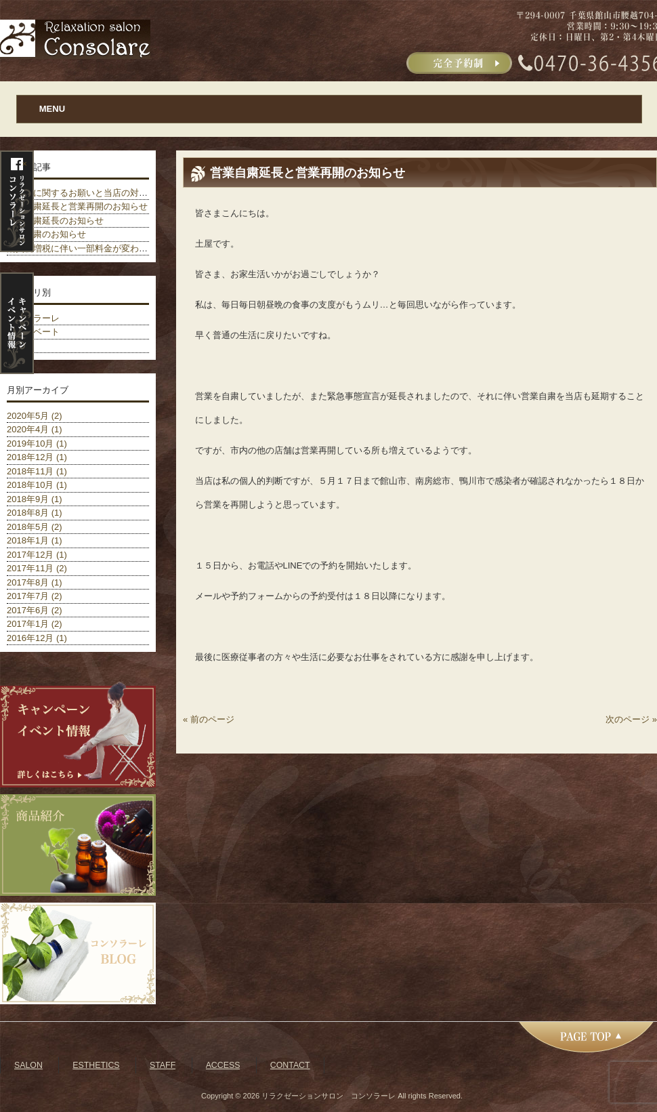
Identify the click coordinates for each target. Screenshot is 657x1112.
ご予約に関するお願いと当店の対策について (95, 193)
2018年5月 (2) (34, 527)
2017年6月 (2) (34, 610)
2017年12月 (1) (37, 555)
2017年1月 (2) (34, 624)
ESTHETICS (95, 1065)
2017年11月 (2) (37, 568)
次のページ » (631, 719)
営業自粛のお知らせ (46, 234)
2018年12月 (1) (37, 457)
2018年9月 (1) (34, 499)
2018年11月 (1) (37, 471)
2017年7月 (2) (34, 596)
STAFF (162, 1065)
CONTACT (290, 1065)
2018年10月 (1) (37, 485)
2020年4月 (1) (34, 429)
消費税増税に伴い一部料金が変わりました (90, 248)
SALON (28, 1065)
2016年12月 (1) (37, 638)
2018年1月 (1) (34, 540)
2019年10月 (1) (37, 443)
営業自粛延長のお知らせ (55, 220)
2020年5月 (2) (34, 416)
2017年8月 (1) (34, 582)
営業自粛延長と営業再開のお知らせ (77, 206)
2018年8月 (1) (34, 513)
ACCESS (223, 1065)
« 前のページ (208, 719)
